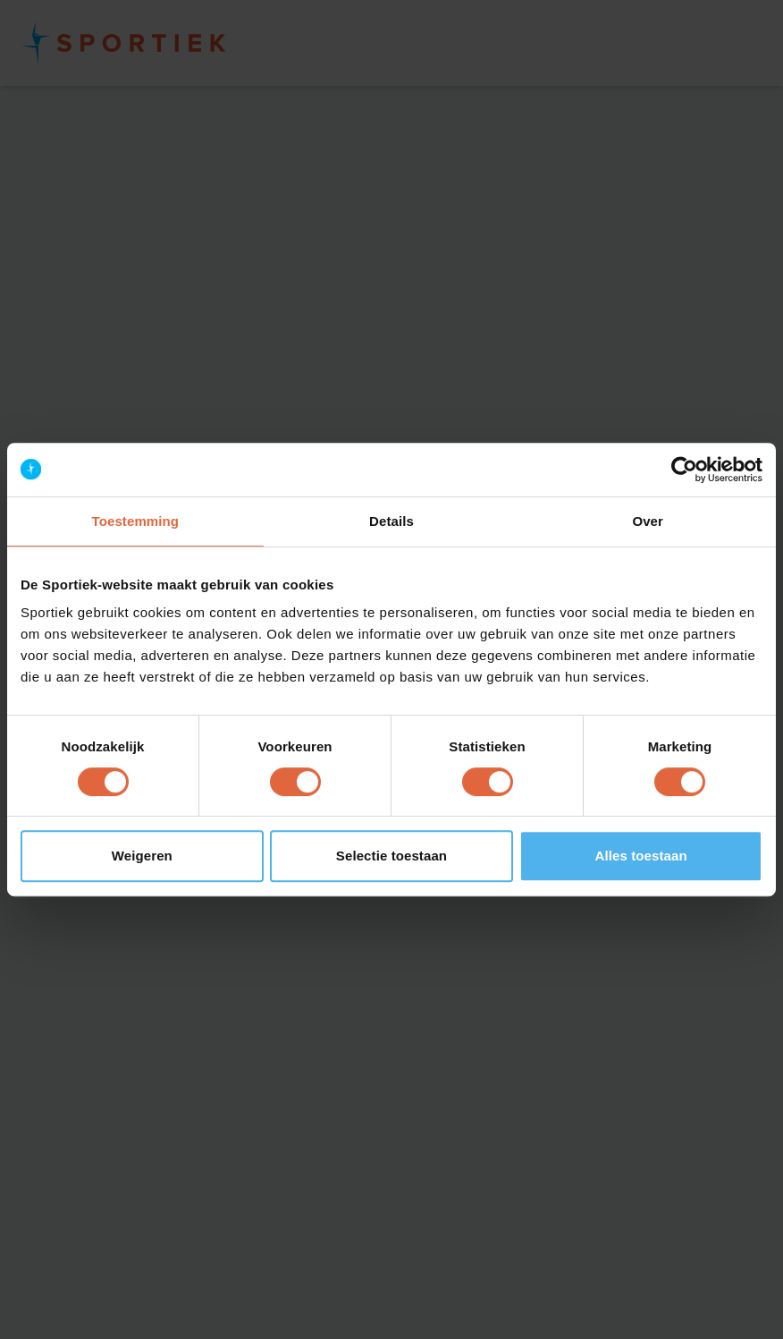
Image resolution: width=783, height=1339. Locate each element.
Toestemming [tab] (136, 521)
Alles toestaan (641, 855)
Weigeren (142, 855)
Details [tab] (391, 521)
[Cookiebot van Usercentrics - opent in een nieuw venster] (684, 469)
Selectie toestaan (391, 855)
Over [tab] (647, 521)
